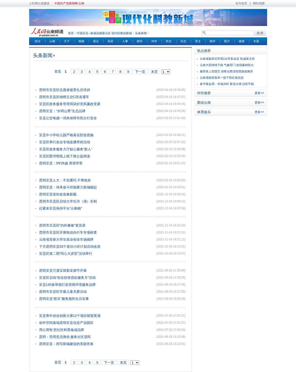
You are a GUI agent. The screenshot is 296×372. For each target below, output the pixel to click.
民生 (169, 41)
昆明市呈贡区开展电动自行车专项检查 (68, 232)
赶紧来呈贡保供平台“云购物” (60, 208)
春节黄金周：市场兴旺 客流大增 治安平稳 (227, 84)
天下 (67, 41)
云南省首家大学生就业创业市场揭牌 (66, 239)
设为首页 (241, 3)
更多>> (259, 93)
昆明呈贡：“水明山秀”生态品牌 (62, 111)
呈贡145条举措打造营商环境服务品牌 (67, 285)
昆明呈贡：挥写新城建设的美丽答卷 (66, 344)
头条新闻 (141, 33)
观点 (96, 41)
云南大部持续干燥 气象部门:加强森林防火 (227, 65)
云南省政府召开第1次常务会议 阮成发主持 (227, 58)
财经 (140, 41)
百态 (183, 41)
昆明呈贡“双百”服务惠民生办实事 (64, 299)
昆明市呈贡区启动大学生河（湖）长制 (68, 201)
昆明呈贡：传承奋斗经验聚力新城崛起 (68, 187)
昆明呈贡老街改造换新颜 (57, 194)
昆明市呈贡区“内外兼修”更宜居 (62, 225)
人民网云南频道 (39, 3)
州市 (154, 41)
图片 (227, 41)
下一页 (140, 72)
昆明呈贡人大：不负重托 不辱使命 (65, 180)
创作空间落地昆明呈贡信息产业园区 (66, 323)
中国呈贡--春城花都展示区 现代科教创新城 (104, 33)
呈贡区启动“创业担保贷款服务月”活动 (67, 277)
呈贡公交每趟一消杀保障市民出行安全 (68, 118)
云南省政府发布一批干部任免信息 (222, 77)
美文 (198, 41)
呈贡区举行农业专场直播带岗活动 (64, 142)
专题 (256, 41)
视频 (81, 41)
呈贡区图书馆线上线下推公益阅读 (64, 156)
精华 (212, 41)
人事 (125, 41)
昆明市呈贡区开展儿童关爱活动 (63, 292)
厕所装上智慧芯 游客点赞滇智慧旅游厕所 (226, 71)
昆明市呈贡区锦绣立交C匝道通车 (64, 97)
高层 (110, 41)
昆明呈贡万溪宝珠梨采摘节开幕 (63, 270)
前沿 (38, 41)
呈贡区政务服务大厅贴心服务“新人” (65, 149)
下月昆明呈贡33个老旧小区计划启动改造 (70, 246)
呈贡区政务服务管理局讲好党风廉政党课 (69, 104)
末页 (154, 72)
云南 (52, 41)
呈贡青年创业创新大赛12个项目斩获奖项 (70, 316)
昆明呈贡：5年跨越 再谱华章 (61, 163)
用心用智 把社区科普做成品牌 (61, 330)
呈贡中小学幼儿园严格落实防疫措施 (66, 135)
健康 (242, 41)
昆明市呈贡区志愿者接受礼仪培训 (64, 90)
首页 (71, 33)
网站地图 (259, 3)
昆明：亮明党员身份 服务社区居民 (65, 337)
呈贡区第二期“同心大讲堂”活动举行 (65, 253)
